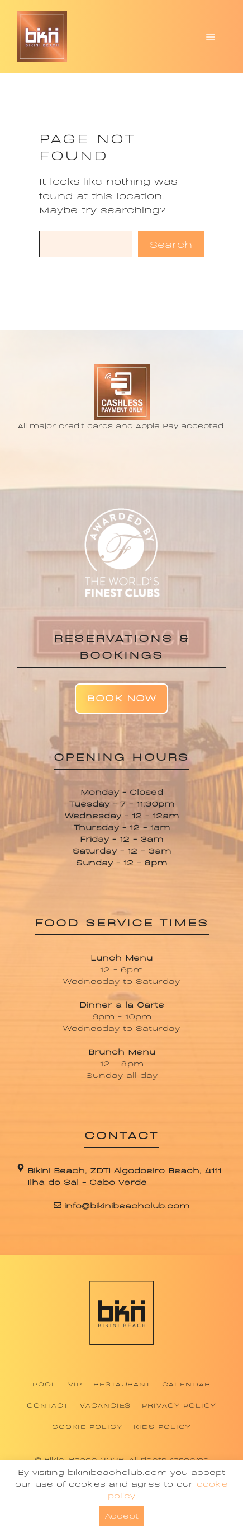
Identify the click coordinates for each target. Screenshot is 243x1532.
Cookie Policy (87, 1426)
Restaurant (122, 1384)
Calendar (186, 1384)
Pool (44, 1384)
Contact (48, 1405)
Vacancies (105, 1405)
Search (171, 244)
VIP (75, 1384)
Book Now (121, 697)
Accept (122, 1515)
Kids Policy (162, 1426)
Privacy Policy (179, 1405)
